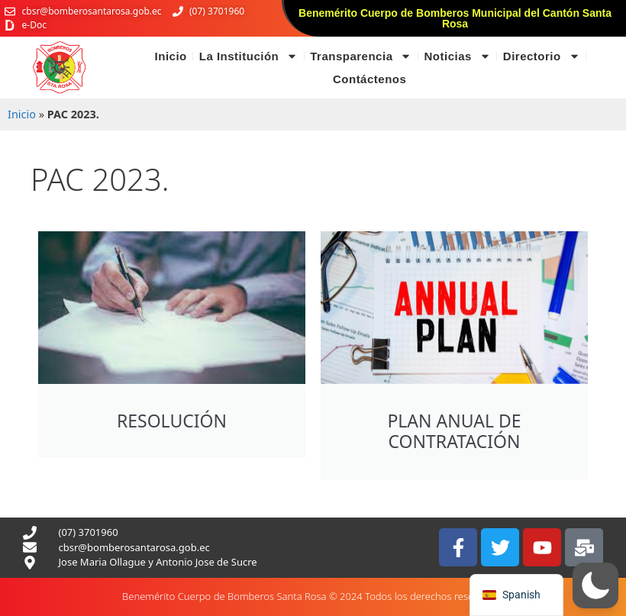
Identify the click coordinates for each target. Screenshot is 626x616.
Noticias (457, 56)
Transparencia (360, 56)
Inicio (171, 56)
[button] (595, 585)
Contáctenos (369, 79)
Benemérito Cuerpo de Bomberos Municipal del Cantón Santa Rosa (454, 18)
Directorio (541, 56)
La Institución (248, 56)
